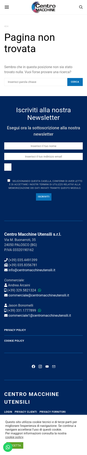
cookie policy (14, 437)
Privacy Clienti (26, 411)
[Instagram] (40, 366)
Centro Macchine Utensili (31, 398)
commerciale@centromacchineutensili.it (38, 295)
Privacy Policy (15, 330)
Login (8, 411)
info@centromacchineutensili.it (31, 270)
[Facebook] (33, 366)
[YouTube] (47, 366)
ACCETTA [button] (15, 445)
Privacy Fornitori (53, 411)
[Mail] (54, 366)
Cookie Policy (14, 340)
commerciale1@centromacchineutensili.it (39, 315)
